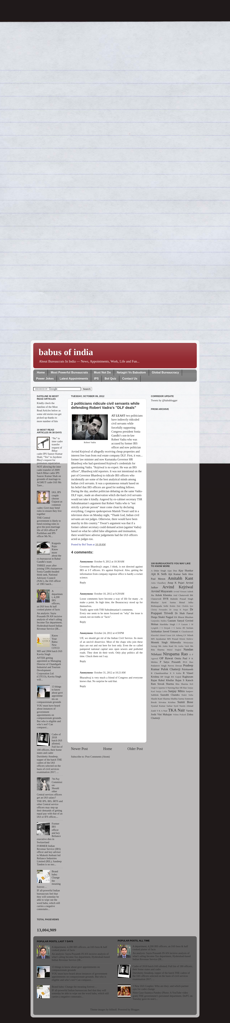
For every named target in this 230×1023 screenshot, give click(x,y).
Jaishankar (156, 631)
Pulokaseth (187, 669)
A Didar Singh (158, 570)
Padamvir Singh (159, 665)
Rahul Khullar (166, 680)
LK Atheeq (177, 635)
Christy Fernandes (159, 610)
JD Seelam (187, 628)
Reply (83, 582)
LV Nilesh (188, 635)
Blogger (135, 1009)
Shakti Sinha (187, 695)
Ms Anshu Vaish (181, 646)
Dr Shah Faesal (184, 613)
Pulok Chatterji (170, 669)
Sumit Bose (185, 702)
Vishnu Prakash (179, 714)
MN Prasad (172, 639)
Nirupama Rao (175, 654)
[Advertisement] (172, 484)
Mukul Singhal (174, 650)
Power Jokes (45, 378)
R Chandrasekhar (159, 673)
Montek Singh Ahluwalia (166, 642)
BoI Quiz (110, 378)
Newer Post (79, 749)
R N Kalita (175, 673)
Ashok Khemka (163, 595)
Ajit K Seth (159, 574)
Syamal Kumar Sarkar (161, 706)
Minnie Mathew (186, 639)
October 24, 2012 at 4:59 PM (109, 633)
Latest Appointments (74, 378)
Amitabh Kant (180, 578)
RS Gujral (176, 676)
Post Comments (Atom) (97, 756)
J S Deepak (165, 628)
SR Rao (183, 687)
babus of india (66, 352)
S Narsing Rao (172, 687)
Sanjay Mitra (176, 691)
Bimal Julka (186, 602)
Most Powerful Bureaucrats (69, 372)
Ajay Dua (172, 570)
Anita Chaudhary (158, 583)
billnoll (113, 1009)
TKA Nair (176, 710)
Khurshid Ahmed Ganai (161, 635)
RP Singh (165, 676)
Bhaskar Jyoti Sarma (163, 602)
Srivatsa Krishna (167, 702)
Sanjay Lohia (161, 691)
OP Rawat (166, 658)
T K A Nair (162, 710)
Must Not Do (102, 372)
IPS (96, 378)
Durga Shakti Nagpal (162, 617)
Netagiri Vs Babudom (131, 372)
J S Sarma (176, 628)
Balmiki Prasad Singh (181, 598)
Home (41, 372)
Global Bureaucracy (165, 372)
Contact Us (129, 378)
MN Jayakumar (158, 639)
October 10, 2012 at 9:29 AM (109, 593)
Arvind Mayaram (161, 591)
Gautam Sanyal (176, 620)
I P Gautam (182, 624)
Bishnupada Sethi (159, 606)
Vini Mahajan (164, 714)
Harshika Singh (167, 624)
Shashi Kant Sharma (160, 698)
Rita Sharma (182, 684)
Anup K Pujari (175, 582)
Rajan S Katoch (184, 680)
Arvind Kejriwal (177, 587)
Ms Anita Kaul (165, 646)
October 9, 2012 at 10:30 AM (109, 561)
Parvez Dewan (175, 665)
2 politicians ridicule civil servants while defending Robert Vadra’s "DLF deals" (105, 405)
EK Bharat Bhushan (183, 617)
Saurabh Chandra (170, 694)
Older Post (135, 749)
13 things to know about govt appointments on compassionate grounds (76, 968)
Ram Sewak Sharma (162, 683)
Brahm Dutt (175, 606)
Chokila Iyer (187, 606)
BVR (166, 598)
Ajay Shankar (185, 570)
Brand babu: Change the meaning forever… (74, 986)
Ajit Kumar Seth (177, 574)
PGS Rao (188, 662)
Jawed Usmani (170, 631)
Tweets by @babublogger (164, 400)
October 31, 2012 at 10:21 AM (110, 672)
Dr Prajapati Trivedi (172, 611)
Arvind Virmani (180, 591)
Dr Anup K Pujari (178, 610)
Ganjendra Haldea (159, 621)
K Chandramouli (186, 632)
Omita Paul (181, 658)
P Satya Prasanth (170, 662)
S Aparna (160, 687)
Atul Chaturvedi (181, 595)
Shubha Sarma (177, 698)
